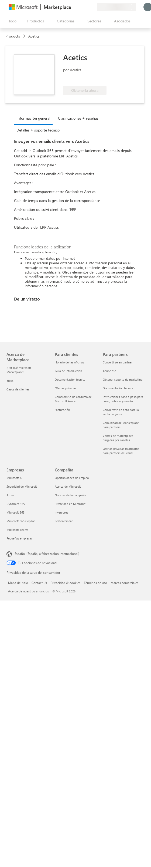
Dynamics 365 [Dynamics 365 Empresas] (15, 504)
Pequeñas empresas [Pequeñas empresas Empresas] (19, 538)
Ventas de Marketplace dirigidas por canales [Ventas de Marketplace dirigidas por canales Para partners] (118, 438)
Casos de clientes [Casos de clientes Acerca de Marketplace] (17, 389)
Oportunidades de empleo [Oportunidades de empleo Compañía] (72, 478)
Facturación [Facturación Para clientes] (62, 410)
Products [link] (12, 36)
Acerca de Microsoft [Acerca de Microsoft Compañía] (68, 486)
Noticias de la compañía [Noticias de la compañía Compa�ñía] (70, 495)
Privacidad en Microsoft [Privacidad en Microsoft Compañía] (70, 504)
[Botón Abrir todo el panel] (11, 21)
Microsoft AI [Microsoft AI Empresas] (14, 478)
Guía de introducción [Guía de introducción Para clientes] (68, 371)
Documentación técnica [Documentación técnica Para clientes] (70, 379)
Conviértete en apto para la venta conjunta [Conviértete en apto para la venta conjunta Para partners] (121, 412)
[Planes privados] (93, 7)
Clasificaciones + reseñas (78, 118)
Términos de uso (95, 583)
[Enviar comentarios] (73, 7)
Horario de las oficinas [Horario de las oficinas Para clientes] (69, 362)
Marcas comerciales (124, 583)
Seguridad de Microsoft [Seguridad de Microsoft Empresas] (21, 486)
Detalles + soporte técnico (38, 130)
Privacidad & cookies (65, 583)
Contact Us (39, 583)
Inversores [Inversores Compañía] (61, 512)
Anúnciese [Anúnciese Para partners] (109, 371)
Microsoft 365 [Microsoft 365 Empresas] (15, 512)
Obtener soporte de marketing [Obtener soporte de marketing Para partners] (122, 379)
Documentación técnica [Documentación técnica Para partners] (118, 388)
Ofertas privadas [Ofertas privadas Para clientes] (65, 388)
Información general (33, 118)
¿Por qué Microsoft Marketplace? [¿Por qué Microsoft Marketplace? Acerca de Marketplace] (18, 370)
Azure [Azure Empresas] (10, 495)
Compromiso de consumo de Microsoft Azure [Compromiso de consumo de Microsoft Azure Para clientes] (73, 399)
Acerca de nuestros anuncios (28, 591)
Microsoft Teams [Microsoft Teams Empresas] (17, 530)
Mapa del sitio (18, 583)
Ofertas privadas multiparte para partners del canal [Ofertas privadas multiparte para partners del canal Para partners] (121, 451)
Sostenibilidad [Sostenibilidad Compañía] (64, 521)
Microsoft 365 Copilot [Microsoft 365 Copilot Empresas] (20, 521)
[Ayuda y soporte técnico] (80, 7)
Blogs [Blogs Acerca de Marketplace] (9, 381)
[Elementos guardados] (86, 7)
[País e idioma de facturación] (116, 7)
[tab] (35, 118)
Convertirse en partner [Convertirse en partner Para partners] (117, 362)
